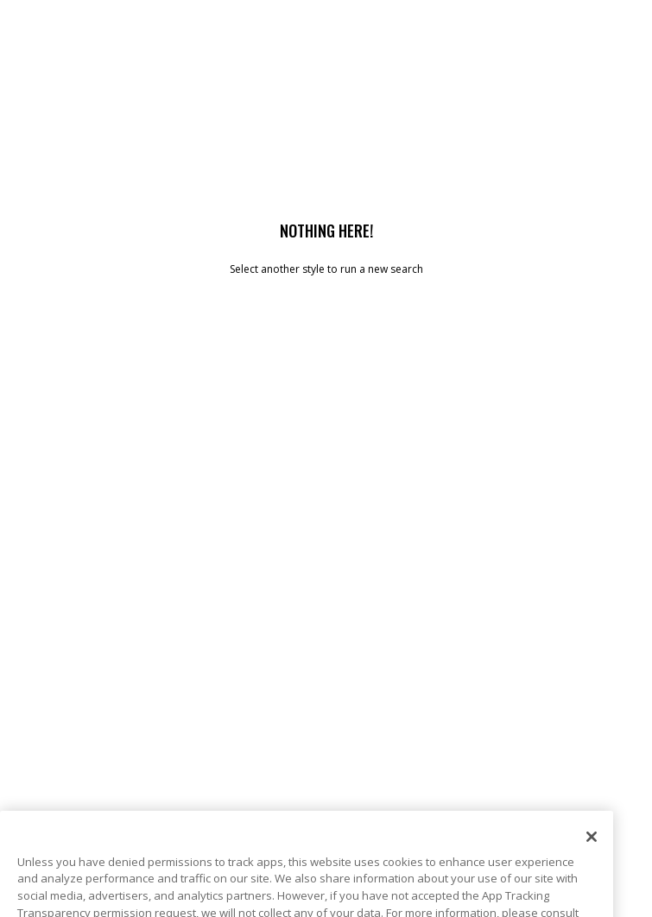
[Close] (592, 851)
